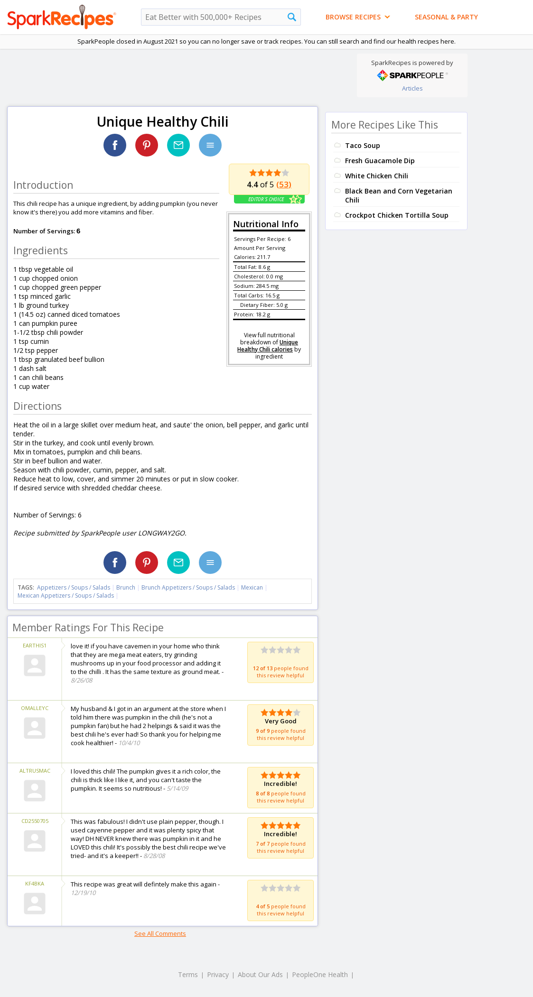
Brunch (125, 587)
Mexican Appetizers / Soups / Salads (66, 595)
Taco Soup (362, 145)
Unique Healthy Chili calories (267, 345)
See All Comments (160, 933)
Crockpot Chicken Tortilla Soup (397, 215)
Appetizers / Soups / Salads (74, 587)
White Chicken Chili (376, 175)
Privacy (218, 974)
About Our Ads (260, 974)
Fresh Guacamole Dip (380, 160)
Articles (412, 88)
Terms (188, 974)
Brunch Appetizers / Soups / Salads (188, 587)
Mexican (252, 587)
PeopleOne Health (320, 974)
